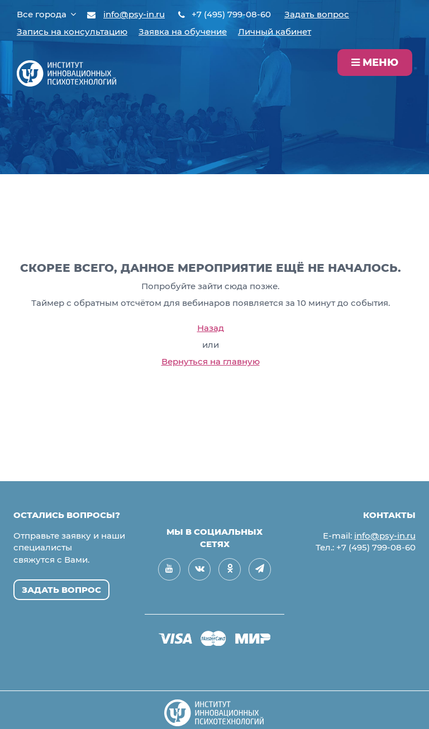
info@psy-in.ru (134, 14)
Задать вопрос (316, 14)
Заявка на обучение (183, 31)
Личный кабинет (274, 31)
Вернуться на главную (210, 361)
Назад (210, 328)
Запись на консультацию (72, 31)
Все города (46, 14)
